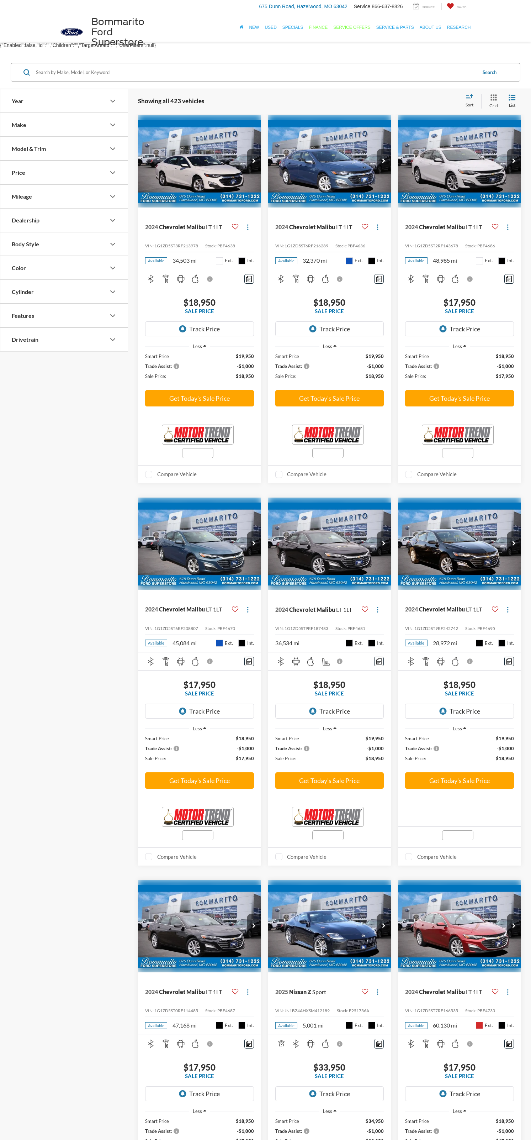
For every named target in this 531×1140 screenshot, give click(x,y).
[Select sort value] (471, 101)
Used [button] (270, 27)
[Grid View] (492, 101)
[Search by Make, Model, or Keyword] (255, 72)
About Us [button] (430, 27)
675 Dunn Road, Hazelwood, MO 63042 (303, 6)
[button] (254, 161)
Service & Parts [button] (395, 27)
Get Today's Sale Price (199, 398)
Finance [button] (318, 27)
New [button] (254, 27)
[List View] (512, 101)
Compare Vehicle (177, 474)
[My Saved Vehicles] (456, 6)
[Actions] (247, 227)
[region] (199, 370)
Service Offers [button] (351, 27)
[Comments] (249, 279)
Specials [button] (292, 27)
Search (490, 72)
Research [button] (459, 27)
